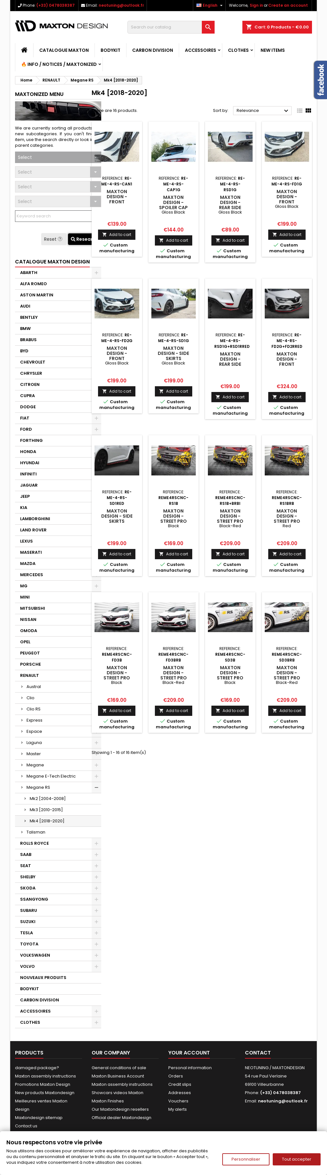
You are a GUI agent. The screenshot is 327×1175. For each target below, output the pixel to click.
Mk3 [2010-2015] (46, 810)
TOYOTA (29, 944)
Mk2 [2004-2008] (48, 798)
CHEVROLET (32, 362)
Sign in (256, 5)
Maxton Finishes (108, 1101)
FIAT (24, 418)
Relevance (263, 111)
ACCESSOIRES (200, 50)
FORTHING (31, 440)
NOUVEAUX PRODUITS (43, 978)
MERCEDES (31, 575)
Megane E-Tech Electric (51, 776)
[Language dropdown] (210, 5)
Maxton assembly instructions (45, 1076)
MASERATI (31, 552)
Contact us (26, 1126)
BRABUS (28, 340)
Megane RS (38, 787)
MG (23, 586)
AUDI (25, 306)
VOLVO (27, 966)
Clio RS (34, 709)
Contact (258, 1052)
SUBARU (28, 910)
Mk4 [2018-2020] (47, 821)
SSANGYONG (34, 899)
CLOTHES (238, 50)
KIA (23, 508)
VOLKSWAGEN (35, 955)
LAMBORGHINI (35, 519)
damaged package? (37, 1068)
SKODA (27, 888)
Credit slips (179, 1084)
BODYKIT (110, 50)
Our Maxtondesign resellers (120, 1109)
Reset (54, 239)
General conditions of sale (119, 1068)
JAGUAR (29, 485)
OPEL (25, 642)
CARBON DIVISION (152, 50)
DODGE (28, 407)
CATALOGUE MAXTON (64, 50)
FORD (26, 429)
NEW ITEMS (273, 50)
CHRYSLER (31, 373)
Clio (30, 698)
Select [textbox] (25, 157)
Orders (175, 1076)
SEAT (25, 866)
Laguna (34, 743)
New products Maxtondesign (44, 1093)
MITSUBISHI (32, 608)
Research (84, 239)
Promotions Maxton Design (42, 1084)
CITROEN (30, 384)
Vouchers (178, 1101)
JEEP (25, 496)
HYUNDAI (29, 463)
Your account (189, 1052)
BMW (25, 328)
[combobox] (58, 157)
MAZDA (27, 563)
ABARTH (28, 273)
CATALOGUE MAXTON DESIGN (52, 261)
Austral (34, 687)
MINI (25, 597)
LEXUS (26, 541)
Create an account (288, 5)
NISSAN (28, 619)
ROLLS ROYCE (34, 843)
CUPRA (27, 396)
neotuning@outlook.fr (121, 5)
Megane (35, 765)
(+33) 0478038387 (55, 5)
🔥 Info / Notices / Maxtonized (59, 64)
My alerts (177, 1109)
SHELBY (27, 877)
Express (34, 720)
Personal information (190, 1068)
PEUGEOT (30, 653)
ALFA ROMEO (33, 284)
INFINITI (28, 474)
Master (34, 754)
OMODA (28, 631)
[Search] (171, 27)
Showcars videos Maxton (117, 1093)
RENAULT (29, 675)
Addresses (179, 1093)
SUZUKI (27, 922)
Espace (34, 731)
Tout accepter (296, 1159)
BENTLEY (29, 317)
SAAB (25, 854)
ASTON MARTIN (36, 295)
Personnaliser (246, 1159)
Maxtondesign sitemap (39, 1118)
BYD (24, 351)
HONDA (28, 452)
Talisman (36, 832)
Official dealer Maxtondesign (121, 1118)
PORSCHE (30, 664)
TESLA (26, 933)
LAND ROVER (33, 530)
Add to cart (116, 234)
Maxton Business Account (118, 1076)
